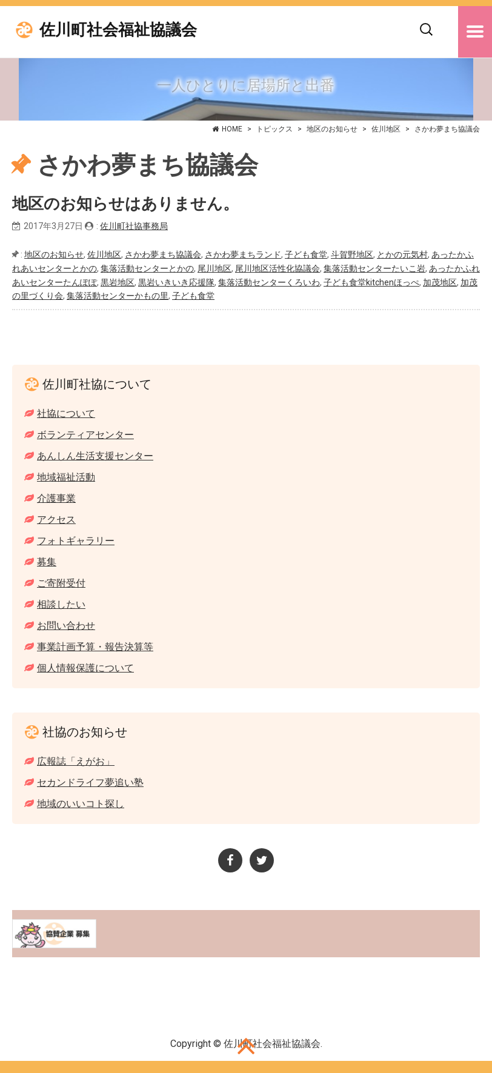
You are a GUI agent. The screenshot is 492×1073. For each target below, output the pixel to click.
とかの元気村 (402, 254)
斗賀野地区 (352, 254)
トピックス (274, 129)
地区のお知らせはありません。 (125, 204)
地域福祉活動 (66, 477)
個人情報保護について (85, 668)
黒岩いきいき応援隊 (176, 282)
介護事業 (56, 498)
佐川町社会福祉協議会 (118, 30)
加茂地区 (440, 282)
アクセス (56, 519)
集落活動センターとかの (147, 268)
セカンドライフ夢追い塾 (90, 782)
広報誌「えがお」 (76, 761)
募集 (46, 562)
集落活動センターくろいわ (269, 282)
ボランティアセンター (85, 434)
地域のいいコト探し (80, 803)
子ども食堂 (306, 254)
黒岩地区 (118, 282)
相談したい (61, 604)
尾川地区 (214, 268)
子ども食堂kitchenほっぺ (371, 282)
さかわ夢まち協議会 (163, 254)
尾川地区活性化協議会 (277, 268)
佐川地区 (386, 129)
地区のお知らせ (332, 129)
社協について (66, 413)
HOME (232, 129)
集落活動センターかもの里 (117, 296)
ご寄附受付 (61, 583)
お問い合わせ (66, 625)
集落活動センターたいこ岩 (374, 268)
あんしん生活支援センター (95, 456)
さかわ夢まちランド (243, 254)
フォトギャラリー (76, 540)
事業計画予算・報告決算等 (95, 647)
